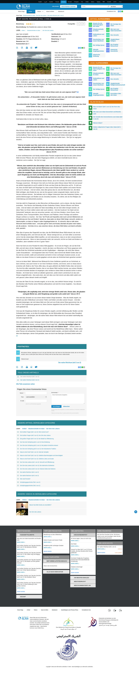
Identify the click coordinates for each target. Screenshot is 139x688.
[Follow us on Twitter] (115, 610)
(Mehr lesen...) (21, 542)
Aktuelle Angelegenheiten (98, 50)
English (40, 1)
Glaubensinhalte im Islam (29, 15)
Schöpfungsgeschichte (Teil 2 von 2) (28, 485)
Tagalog (98, 1)
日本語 (87, 1)
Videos (39, 11)
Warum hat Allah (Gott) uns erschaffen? (40, 505)
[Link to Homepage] (23, 6)
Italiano (92, 1)
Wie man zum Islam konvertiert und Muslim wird (107, 113)
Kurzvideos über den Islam (116, 94)
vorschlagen (56, 406)
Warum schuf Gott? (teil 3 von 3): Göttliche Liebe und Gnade (35, 458)
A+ (83, 24)
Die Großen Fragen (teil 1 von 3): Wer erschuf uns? (33, 432)
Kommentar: (54, 392)
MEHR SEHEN (21, 591)
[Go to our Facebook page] (109, 610)
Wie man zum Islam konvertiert (116, 29)
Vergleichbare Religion (115, 40)
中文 (82, 1)
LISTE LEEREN (118, 552)
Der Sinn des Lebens (41, 15)
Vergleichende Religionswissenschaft (118, 84)
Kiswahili (109, 1)
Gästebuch (61, 11)
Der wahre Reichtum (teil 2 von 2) (69, 362)
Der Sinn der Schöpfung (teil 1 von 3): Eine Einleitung (33, 442)
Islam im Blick (50, 11)
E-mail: (22, 400)
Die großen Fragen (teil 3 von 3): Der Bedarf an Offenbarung (35, 438)
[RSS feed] (120, 610)
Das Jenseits (115, 35)
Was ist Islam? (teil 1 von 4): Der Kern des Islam (106, 107)
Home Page (21, 11)
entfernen (120, 548)
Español (51, 1)
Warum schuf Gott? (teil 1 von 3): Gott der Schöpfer (33, 452)
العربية (45, 1)
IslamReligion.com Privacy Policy (69, 610)
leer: (18, 30)
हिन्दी (104, 1)
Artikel (30, 11)
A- (78, 24)
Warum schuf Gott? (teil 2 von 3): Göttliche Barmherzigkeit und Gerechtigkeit (40, 455)
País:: (22, 397)
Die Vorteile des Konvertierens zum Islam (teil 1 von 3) (107, 118)
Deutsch (63, 1)
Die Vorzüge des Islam (116, 24)
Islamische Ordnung (96, 55)
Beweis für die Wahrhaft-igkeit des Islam (98, 24)
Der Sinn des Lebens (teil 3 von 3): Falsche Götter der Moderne (36, 469)
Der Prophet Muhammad (114, 45)
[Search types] (116, 6)
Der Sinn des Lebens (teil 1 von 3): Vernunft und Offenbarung (35, 462)
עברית (120, 1)
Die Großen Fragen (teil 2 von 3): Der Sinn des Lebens (34, 435)
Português (76, 1)
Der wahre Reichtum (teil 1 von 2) (28, 376)
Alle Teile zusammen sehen (25, 384)
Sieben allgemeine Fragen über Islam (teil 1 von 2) (107, 128)
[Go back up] (135, 511)
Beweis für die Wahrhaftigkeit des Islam (99, 69)
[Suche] (108, 6)
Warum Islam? (97, 123)
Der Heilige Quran (98, 45)
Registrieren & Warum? (68, 6)
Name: (22, 393)
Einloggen (55, 6)
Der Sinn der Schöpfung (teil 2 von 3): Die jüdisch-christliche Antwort (37, 445)
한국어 (114, 1)
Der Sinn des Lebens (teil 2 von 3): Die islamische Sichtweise (35, 465)
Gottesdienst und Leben (98, 35)
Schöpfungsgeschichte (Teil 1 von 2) (28, 482)
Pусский (70, 1)
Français (57, 1)
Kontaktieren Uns (111, 11)
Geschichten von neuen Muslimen (98, 40)
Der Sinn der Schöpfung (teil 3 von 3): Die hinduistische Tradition (36, 448)
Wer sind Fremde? (23, 479)
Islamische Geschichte (114, 50)
